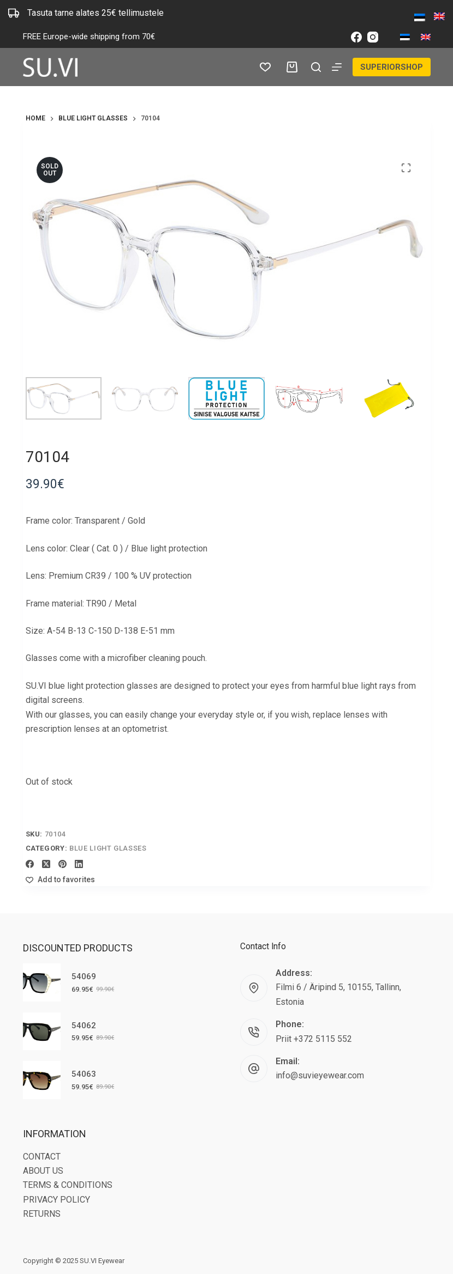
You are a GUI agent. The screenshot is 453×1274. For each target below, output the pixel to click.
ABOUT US (43, 1171)
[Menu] (335, 67)
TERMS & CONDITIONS (67, 1185)
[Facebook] (356, 37)
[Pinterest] (62, 864)
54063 (83, 1074)
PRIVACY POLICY (56, 1199)
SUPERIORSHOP (390, 66)
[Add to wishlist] (60, 879)
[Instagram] (372, 37)
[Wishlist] (263, 67)
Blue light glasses (108, 848)
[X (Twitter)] (46, 864)
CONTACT (42, 1156)
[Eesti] (405, 37)
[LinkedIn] (79, 864)
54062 (83, 1025)
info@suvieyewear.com (320, 1075)
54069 (83, 976)
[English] (426, 37)
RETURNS (42, 1214)
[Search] (314, 67)
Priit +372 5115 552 (314, 1039)
